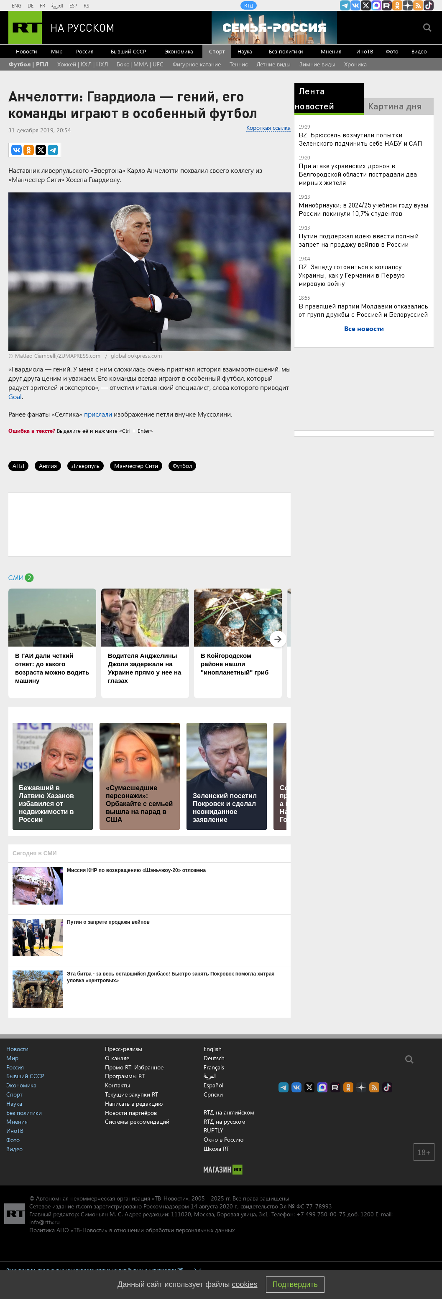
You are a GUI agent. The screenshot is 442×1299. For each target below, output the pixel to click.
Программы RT (125, 1076)
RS (86, 5)
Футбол (182, 466)
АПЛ (18, 466)
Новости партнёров (131, 1113)
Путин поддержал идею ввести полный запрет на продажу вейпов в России (359, 239)
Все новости (364, 328)
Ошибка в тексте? (31, 430)
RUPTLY (213, 1130)
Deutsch (214, 1058)
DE (30, 5)
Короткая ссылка (268, 127)
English (213, 1049)
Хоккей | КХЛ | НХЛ (82, 64)
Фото (392, 51)
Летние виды (273, 64)
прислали (98, 413)
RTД (248, 5)
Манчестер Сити (136, 466)
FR (42, 5)
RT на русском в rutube (387, 5)
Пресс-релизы (123, 1049)
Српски (213, 1094)
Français (214, 1067)
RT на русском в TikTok (429, 5)
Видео (419, 51)
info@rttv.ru (44, 1222)
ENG (16, 5)
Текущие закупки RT (131, 1094)
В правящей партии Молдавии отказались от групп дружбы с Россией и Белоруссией (363, 309)
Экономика (179, 51)
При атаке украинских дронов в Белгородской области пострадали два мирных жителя (358, 174)
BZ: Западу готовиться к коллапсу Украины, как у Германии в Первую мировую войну (352, 275)
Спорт (217, 51)
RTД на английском (229, 1112)
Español (213, 1085)
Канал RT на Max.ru (376, 5)
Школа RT (216, 1148)
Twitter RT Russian (366, 5)
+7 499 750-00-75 (321, 1214)
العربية (57, 5)
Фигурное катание (197, 64)
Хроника (355, 64)
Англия (48, 466)
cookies (245, 1284)
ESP (73, 5)
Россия (85, 51)
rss (418, 5)
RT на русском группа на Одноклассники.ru (397, 5)
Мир (57, 51)
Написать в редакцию (134, 1103)
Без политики (286, 51)
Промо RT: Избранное (134, 1067)
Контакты (117, 1085)
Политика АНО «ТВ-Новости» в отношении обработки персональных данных (132, 1230)
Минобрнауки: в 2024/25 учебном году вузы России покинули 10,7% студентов (364, 208)
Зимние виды (317, 64)
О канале (117, 1058)
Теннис (239, 64)
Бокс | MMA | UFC (140, 64)
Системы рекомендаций (137, 1121)
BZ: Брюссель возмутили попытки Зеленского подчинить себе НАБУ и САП (360, 138)
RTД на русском (224, 1121)
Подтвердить (295, 1284)
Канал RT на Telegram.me (345, 5)
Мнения (331, 51)
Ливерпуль (86, 466)
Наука (245, 51)
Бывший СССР (128, 51)
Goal (15, 396)
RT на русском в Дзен (408, 5)
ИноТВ (364, 51)
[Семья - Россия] (274, 27)
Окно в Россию (223, 1139)
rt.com (84, 1206)
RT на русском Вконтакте (355, 5)
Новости (26, 51)
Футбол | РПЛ (29, 64)
